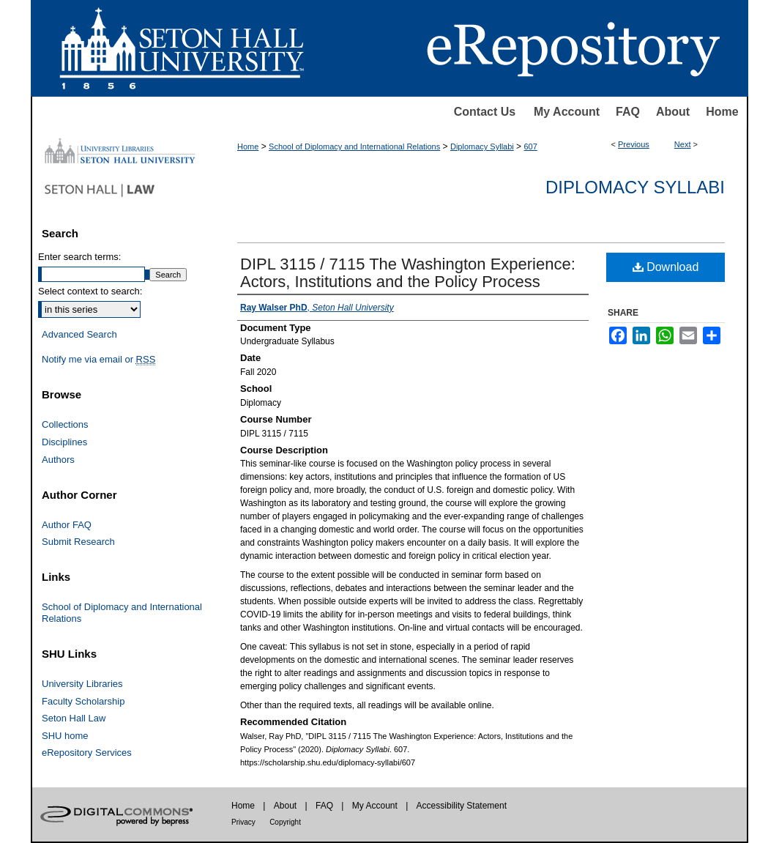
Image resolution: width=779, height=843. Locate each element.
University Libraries (82, 683)
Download (666, 267)
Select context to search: (90, 291)
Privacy (243, 822)
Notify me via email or (98, 359)
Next (682, 144)
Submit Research (78, 541)
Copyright (285, 822)
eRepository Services (87, 752)
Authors (58, 459)
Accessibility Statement (462, 806)
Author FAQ (67, 524)
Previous (633, 144)
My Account (567, 111)
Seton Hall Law (73, 718)
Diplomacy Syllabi (482, 146)
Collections (65, 424)
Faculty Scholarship (83, 701)
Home (722, 111)
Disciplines (64, 442)
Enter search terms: (79, 256)
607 (530, 146)
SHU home (65, 735)
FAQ (628, 111)
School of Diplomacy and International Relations (354, 146)
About (673, 111)
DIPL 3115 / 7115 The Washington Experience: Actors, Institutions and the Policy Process (407, 273)
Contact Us (484, 111)
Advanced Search (79, 334)
